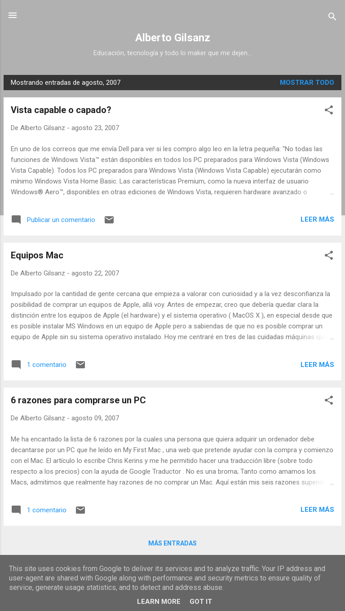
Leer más (317, 219)
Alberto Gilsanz (172, 37)
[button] (328, 111)
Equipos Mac (37, 255)
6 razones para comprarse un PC (78, 400)
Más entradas (172, 543)
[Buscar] (332, 18)
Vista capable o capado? (61, 110)
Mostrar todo (307, 83)
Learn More (159, 602)
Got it (201, 602)
